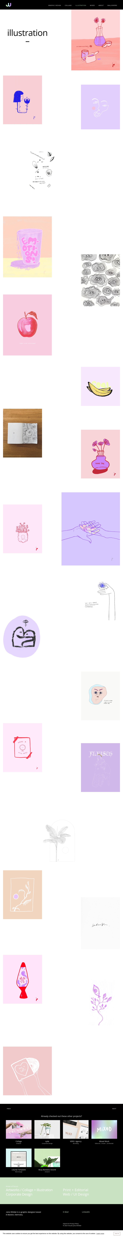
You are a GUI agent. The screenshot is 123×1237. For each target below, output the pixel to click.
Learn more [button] (100, 1233)
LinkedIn (86, 1212)
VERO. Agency (75, 1141)
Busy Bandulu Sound (47, 1170)
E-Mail (66, 1212)
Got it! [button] (117, 1233)
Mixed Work (104, 1141)
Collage (19, 1141)
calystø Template (19, 1170)
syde (47, 1141)
